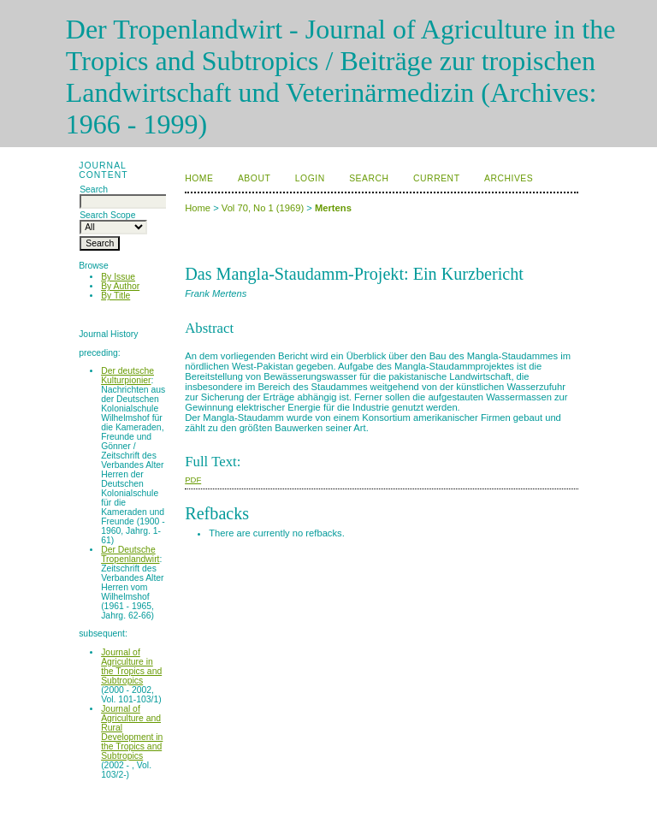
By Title (115, 295)
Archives (508, 178)
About (254, 178)
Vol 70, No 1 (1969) (263, 208)
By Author (120, 286)
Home (199, 178)
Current (436, 178)
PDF (193, 479)
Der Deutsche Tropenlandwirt (130, 554)
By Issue (118, 276)
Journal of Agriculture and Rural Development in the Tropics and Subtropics (132, 732)
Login (310, 178)
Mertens (333, 208)
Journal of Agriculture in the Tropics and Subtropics (131, 666)
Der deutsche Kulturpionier (127, 375)
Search (368, 178)
